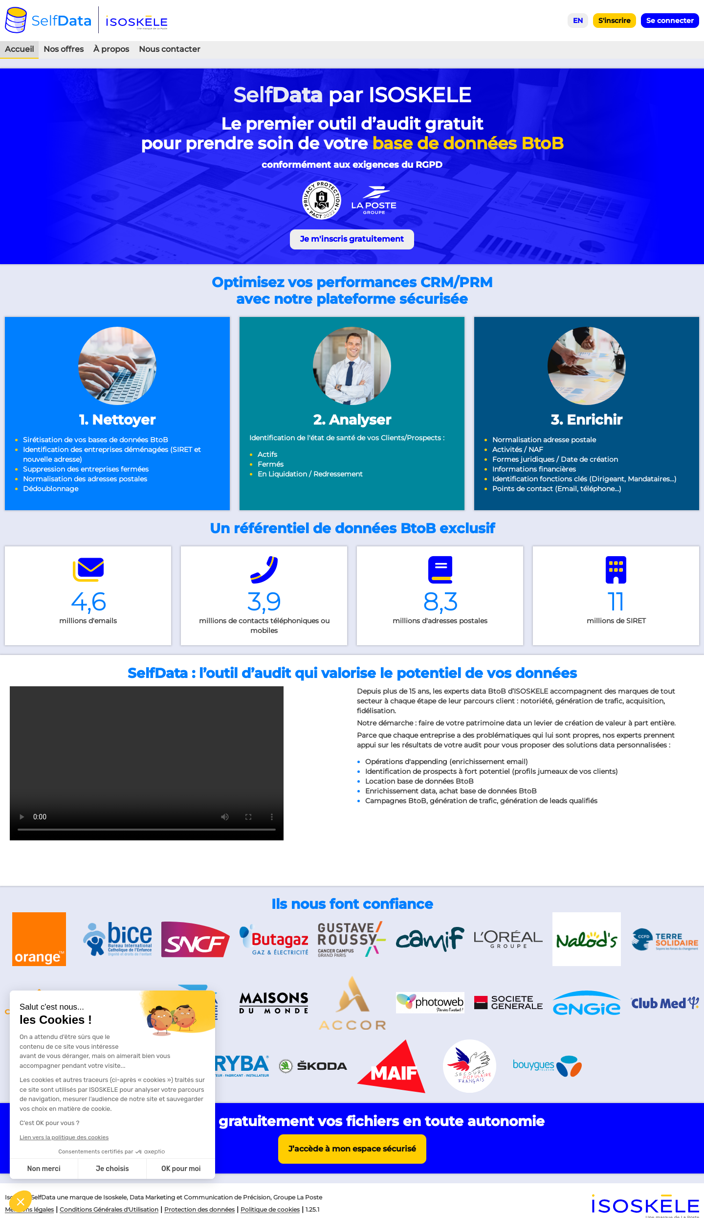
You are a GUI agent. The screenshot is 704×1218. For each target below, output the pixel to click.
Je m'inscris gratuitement (352, 239)
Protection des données (199, 1209)
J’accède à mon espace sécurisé (352, 1148)
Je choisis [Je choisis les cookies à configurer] (112, 1169)
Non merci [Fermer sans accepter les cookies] (43, 1169)
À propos (111, 49)
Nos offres (64, 49)
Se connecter (670, 20)
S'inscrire (614, 20)
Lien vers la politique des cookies (64, 1137)
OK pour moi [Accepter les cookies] (181, 1169)
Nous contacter (169, 49)
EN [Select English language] (578, 20)
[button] (20, 1201)
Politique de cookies (270, 1209)
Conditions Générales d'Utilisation (109, 1209)
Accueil (19, 49)
